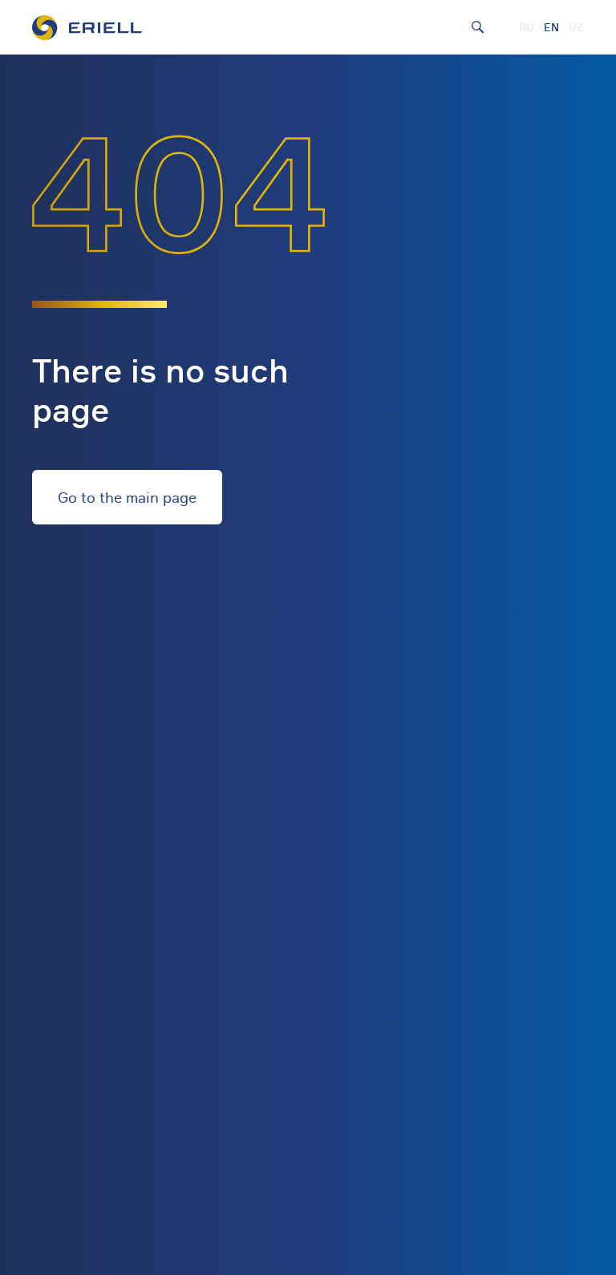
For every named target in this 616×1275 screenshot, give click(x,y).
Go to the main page (127, 497)
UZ (576, 27)
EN (551, 27)
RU (526, 27)
